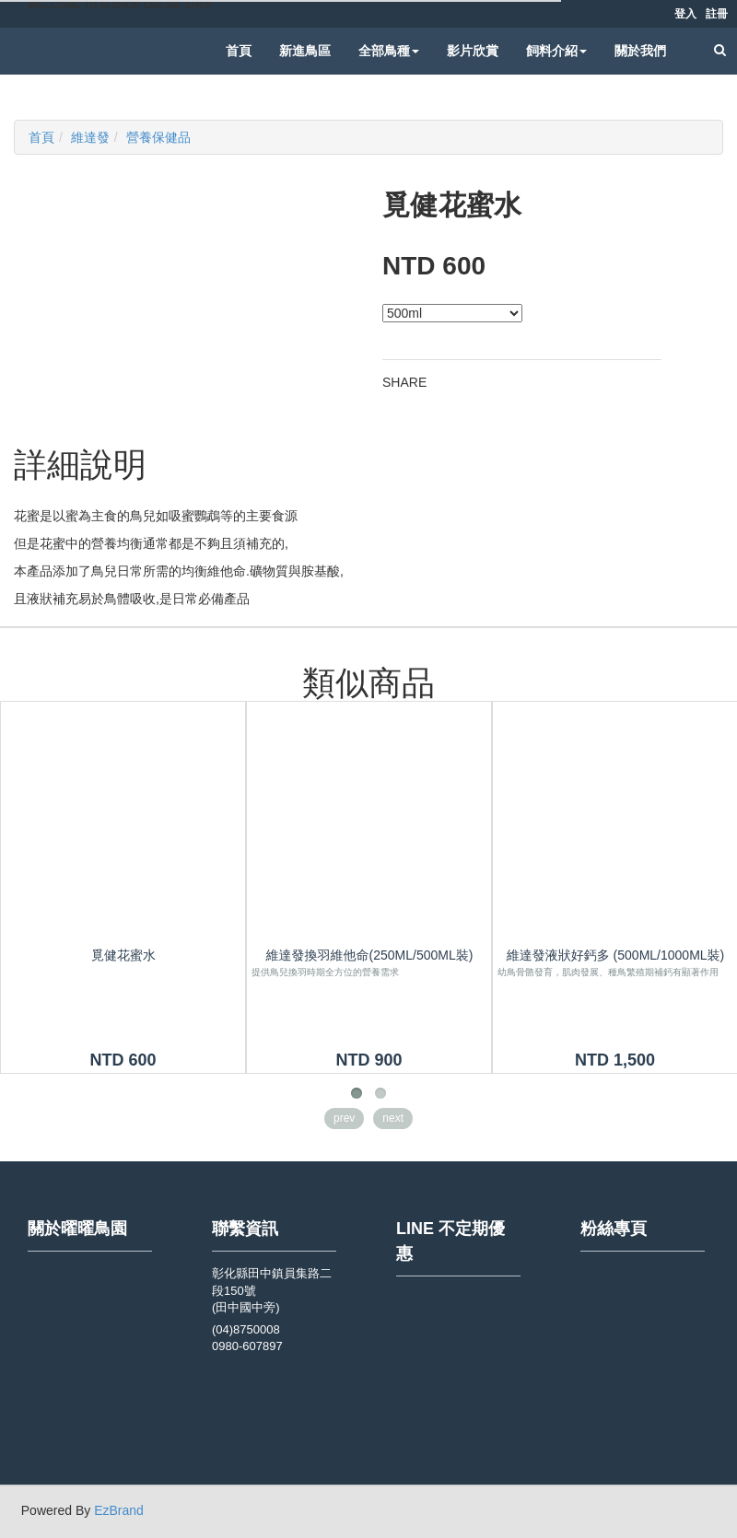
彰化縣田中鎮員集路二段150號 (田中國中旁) (272, 1290)
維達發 (90, 137)
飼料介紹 (556, 50)
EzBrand (119, 1510)
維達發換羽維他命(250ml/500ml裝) (370, 955)
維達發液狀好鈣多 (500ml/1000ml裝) (616, 955)
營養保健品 (158, 137)
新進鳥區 (305, 50)
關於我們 (640, 50)
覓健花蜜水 (123, 955)
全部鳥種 (388, 50)
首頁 (239, 50)
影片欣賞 (472, 50)
